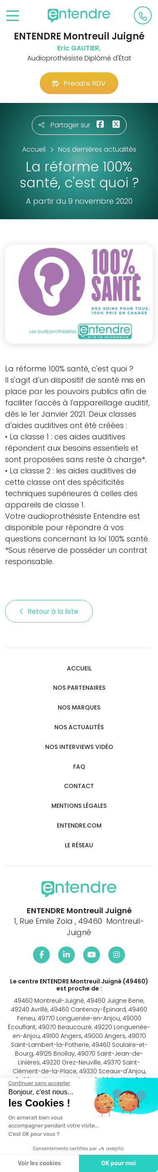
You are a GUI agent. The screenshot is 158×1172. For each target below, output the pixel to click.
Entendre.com (79, 825)
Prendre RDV (79, 83)
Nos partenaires (79, 687)
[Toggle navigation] (12, 16)
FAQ (79, 766)
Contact (79, 786)
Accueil (79, 668)
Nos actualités (79, 727)
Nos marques (79, 707)
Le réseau (79, 845)
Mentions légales (79, 805)
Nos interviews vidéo (79, 747)
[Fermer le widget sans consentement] (39, 1083)
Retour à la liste (49, 611)
